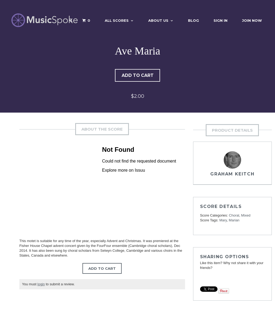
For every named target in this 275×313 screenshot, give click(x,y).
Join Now (252, 20)
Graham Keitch (232, 174)
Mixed (246, 216)
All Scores (117, 20)
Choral (234, 216)
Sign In (220, 20)
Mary (223, 221)
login (41, 285)
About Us (158, 20)
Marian (234, 221)
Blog (193, 20)
